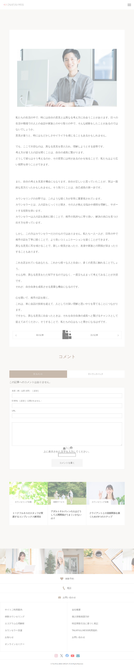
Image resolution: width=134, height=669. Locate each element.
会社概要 (76, 610)
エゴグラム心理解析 (14, 623)
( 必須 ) (25, 391)
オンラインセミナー (14, 644)
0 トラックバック (95, 374)
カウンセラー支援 (13, 630)
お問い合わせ (78, 637)
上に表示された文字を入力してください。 (67, 451)
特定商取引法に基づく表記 (85, 623)
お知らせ (9, 637)
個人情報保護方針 (80, 616)
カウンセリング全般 (23, 502)
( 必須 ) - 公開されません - (27, 401)
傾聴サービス (58, 502)
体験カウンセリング (14, 616)
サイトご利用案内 (13, 610)
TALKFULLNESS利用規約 (84, 630)
